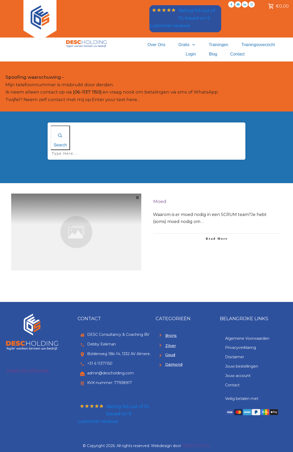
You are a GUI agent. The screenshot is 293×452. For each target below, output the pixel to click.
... (202, 221)
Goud (170, 354)
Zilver (170, 345)
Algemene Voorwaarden (247, 338)
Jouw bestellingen (241, 366)
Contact (232, 385)
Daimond (173, 364)
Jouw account (238, 375)
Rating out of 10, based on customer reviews (182, 18)
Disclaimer (234, 357)
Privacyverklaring (240, 347)
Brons (171, 335)
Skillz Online (195, 445)
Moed (159, 201)
